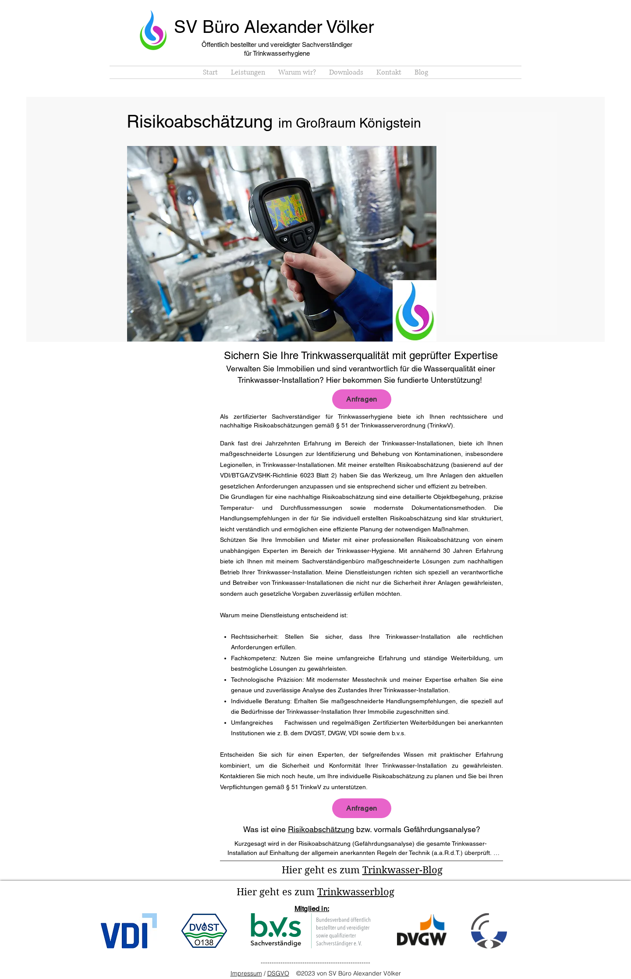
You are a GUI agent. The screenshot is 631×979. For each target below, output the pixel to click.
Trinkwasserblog (355, 891)
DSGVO (278, 973)
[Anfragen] (361, 399)
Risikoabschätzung (321, 829)
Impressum (246, 973)
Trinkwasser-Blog (402, 870)
